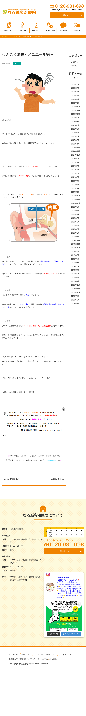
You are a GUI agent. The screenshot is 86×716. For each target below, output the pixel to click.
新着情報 (77, 29)
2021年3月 (75, 186)
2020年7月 (75, 216)
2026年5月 (75, 88)
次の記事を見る (56, 479)
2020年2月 (75, 235)
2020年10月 (75, 205)
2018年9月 (75, 299)
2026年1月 (75, 103)
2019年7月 (75, 261)
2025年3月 (75, 137)
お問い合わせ (72, 15)
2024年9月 (75, 160)
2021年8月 (75, 167)
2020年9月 (75, 208)
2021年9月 (75, 163)
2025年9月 (75, 118)
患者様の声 (63, 29)
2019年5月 (75, 269)
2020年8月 (75, 212)
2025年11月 (75, 111)
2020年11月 (75, 201)
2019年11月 (75, 246)
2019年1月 (75, 284)
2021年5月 (75, 178)
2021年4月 (75, 182)
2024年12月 (75, 148)
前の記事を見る (11, 479)
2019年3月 (75, 276)
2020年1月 (75, 239)
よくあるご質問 (49, 29)
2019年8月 (75, 257)
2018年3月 (75, 306)
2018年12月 (75, 288)
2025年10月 (75, 114)
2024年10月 (75, 156)
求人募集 (53, 659)
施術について (36, 29)
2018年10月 (75, 295)
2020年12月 (75, 197)
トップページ (14, 654)
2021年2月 (75, 190)
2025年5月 (75, 130)
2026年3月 (75, 96)
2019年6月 (75, 265)
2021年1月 (75, 193)
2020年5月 (75, 224)
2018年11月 (75, 291)
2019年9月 (75, 254)
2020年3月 (75, 231)
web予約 (44, 659)
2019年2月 (75, 280)
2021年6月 (75, 175)
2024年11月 (75, 152)
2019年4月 (75, 272)
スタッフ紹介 (22, 29)
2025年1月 (75, 145)
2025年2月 (75, 141)
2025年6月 (75, 126)
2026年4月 (75, 92)
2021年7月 (75, 171)
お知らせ (74, 62)
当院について (9, 29)
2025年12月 (75, 107)
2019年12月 (75, 242)
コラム (73, 66)
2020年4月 (75, 227)
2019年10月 (75, 250)
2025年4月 (75, 133)
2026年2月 (75, 99)
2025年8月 (75, 122)
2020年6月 (75, 220)
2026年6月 (75, 84)
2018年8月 (75, 302)
